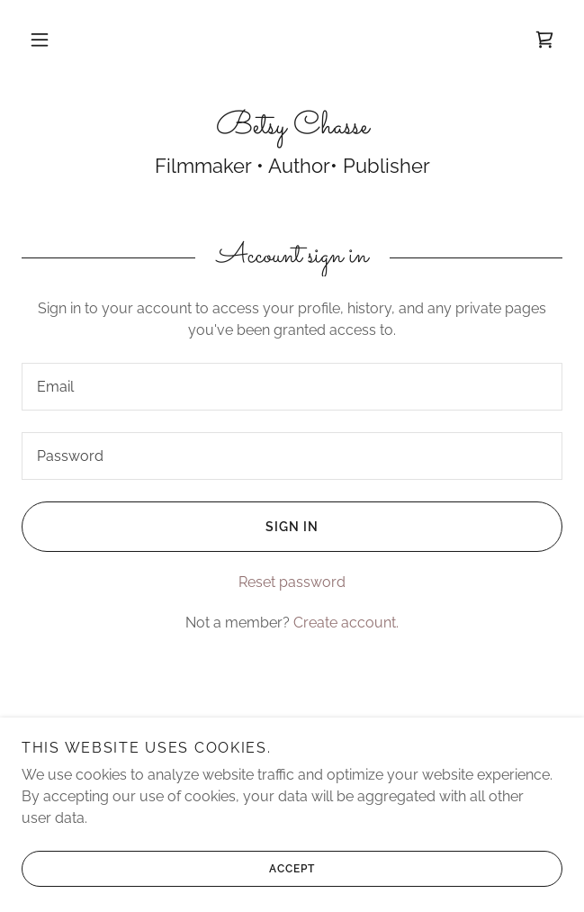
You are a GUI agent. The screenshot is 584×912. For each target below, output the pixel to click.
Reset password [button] (292, 582)
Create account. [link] (346, 622)
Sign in (170, 526)
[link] (544, 40)
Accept (168, 869)
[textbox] (292, 387)
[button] (40, 40)
